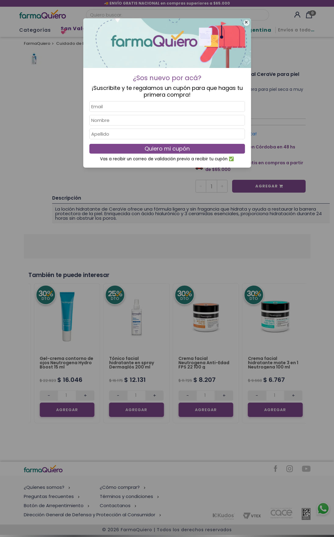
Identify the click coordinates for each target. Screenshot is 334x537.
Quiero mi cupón (167, 148)
